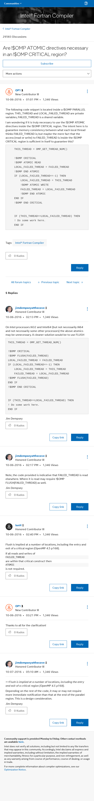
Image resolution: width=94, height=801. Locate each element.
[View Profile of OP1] (19, 90)
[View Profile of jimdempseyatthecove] (31, 308)
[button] (87, 91)
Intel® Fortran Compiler (17, 28)
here (21, 742)
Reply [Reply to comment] (79, 437)
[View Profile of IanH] (19, 525)
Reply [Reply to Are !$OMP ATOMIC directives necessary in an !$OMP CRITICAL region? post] (79, 268)
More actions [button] (14, 73)
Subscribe (47, 63)
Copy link (58, 437)
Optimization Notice (15, 769)
